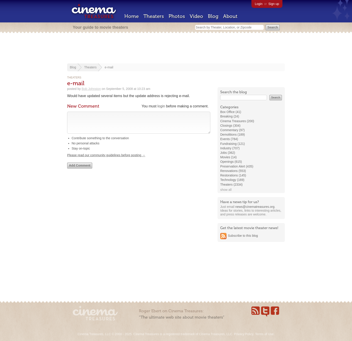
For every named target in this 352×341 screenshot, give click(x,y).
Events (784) (229, 139)
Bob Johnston (91, 89)
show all (226, 189)
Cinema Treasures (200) (237, 121)
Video (196, 16)
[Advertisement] (176, 49)
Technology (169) (232, 180)
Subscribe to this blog (243, 235)
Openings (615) (231, 161)
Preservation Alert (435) (236, 166)
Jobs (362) (227, 152)
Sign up (273, 4)
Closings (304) (230, 125)
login (161, 106)
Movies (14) (228, 157)
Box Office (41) (230, 112)
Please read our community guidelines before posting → (106, 159)
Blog (213, 16)
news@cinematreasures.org (255, 207)
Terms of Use (264, 334)
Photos (177, 16)
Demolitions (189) (232, 134)
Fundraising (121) (232, 144)
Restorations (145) (233, 175)
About (230, 16)
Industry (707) (230, 148)
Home (131, 16)
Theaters (153, 16)
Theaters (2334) (231, 184)
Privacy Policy (243, 334)
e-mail (109, 67)
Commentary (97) (232, 130)
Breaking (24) (229, 116)
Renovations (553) (233, 171)
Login (258, 4)
